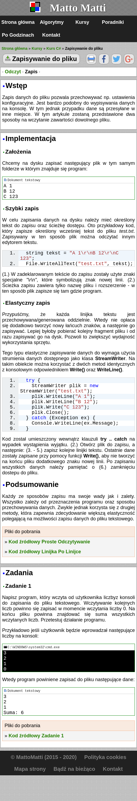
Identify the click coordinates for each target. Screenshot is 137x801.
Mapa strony (30, 795)
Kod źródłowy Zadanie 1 (36, 761)
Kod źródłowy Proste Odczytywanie (49, 559)
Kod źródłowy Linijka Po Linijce (45, 568)
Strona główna (18, 22)
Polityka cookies (105, 783)
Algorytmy (52, 22)
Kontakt (51, 35)
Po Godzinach (18, 35)
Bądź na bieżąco (74, 795)
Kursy (82, 22)
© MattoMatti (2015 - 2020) (44, 783)
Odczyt (13, 71)
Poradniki (113, 22)
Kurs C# (53, 48)
